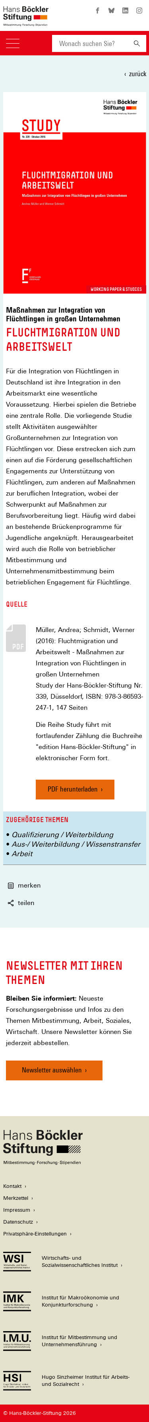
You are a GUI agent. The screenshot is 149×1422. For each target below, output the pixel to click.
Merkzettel (15, 1198)
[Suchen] (137, 43)
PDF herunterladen (73, 789)
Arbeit (22, 853)
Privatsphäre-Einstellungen (35, 1234)
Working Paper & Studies (116, 289)
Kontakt (12, 1186)
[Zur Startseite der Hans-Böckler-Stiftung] (25, 22)
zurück (137, 73)
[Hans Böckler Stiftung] (43, 1162)
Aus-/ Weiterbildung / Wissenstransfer (76, 844)
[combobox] (90, 43)
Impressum (16, 1210)
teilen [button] (21, 903)
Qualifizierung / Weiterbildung (62, 834)
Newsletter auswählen (52, 1070)
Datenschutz (18, 1222)
